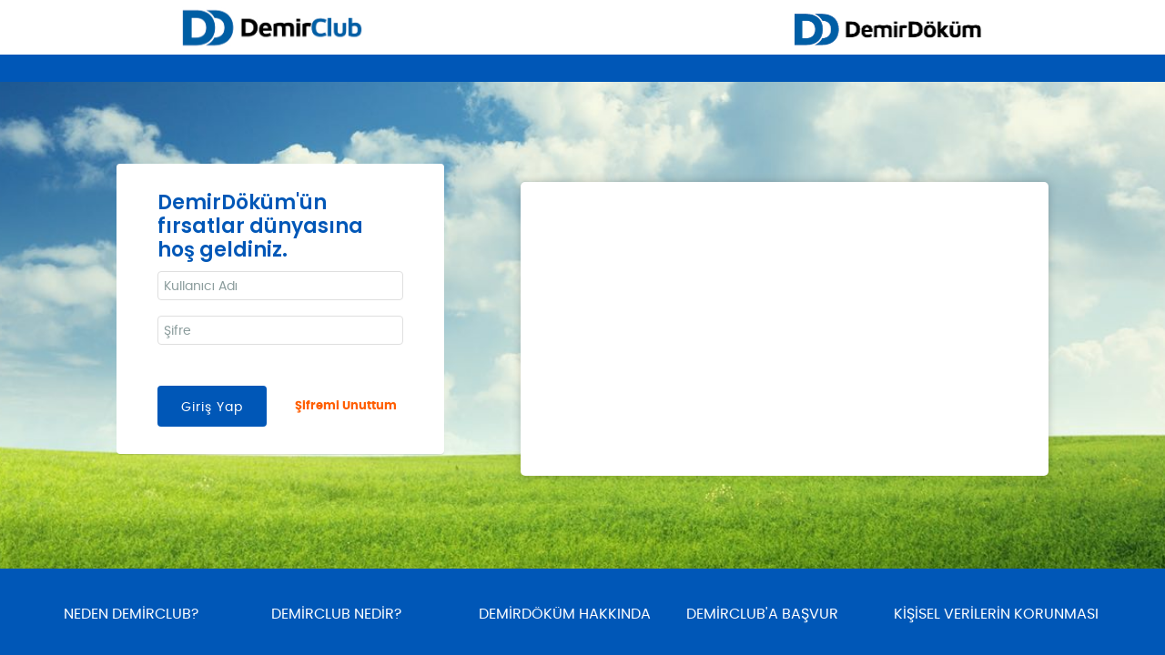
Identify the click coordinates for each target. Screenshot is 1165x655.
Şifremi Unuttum (346, 406)
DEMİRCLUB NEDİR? (336, 614)
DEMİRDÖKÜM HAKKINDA (565, 614)
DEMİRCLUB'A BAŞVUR (762, 614)
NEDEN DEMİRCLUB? (131, 614)
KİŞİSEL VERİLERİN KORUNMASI (996, 614)
